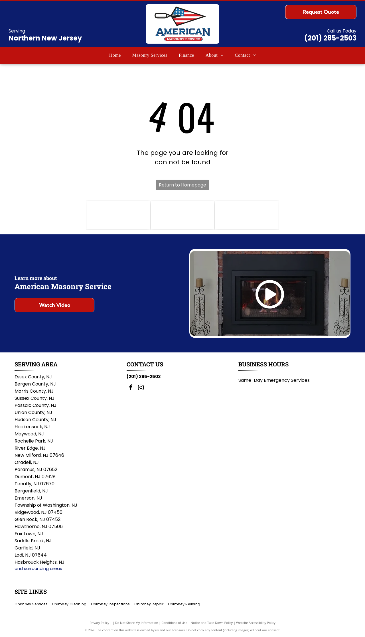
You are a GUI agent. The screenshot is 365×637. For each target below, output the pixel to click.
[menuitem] (115, 55)
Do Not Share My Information (136, 622)
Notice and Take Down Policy (212, 622)
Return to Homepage (182, 185)
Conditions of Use (174, 622)
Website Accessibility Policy (255, 622)
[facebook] (131, 388)
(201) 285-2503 (330, 38)
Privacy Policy (99, 622)
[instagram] (141, 388)
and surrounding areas (38, 568)
